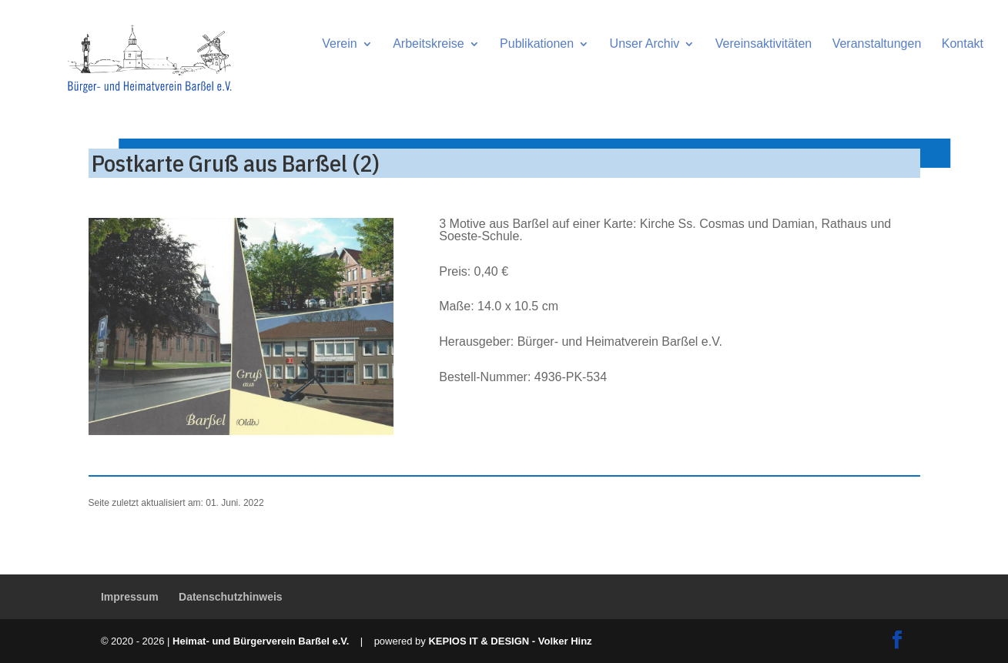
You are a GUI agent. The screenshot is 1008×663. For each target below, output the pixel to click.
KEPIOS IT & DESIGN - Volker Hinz (509, 641)
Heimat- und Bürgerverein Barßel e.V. (260, 641)
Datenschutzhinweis (231, 597)
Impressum (130, 597)
